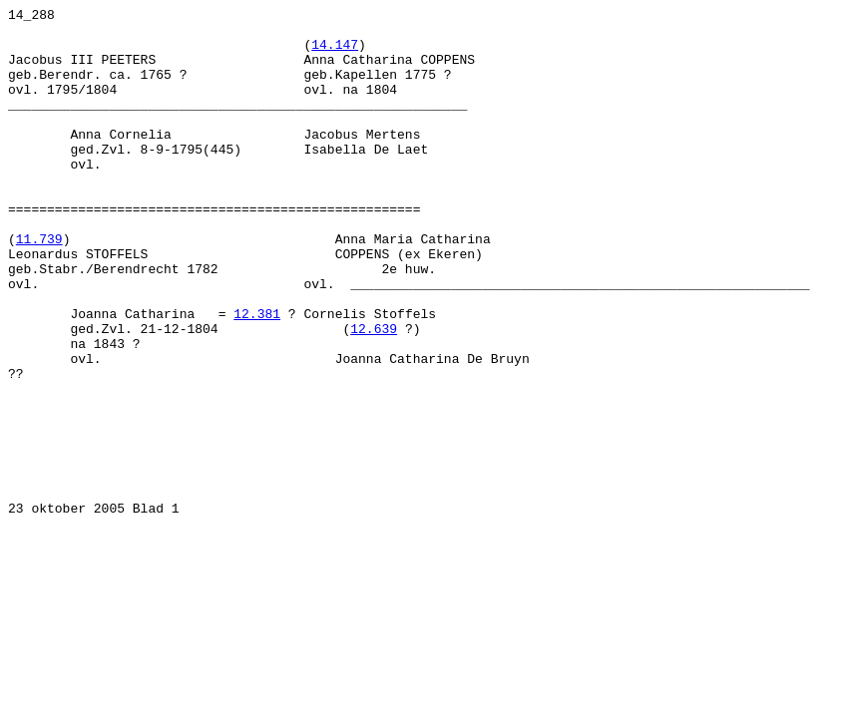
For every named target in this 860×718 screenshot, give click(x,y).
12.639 (373, 394)
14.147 (334, 53)
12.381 (256, 376)
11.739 (39, 286)
